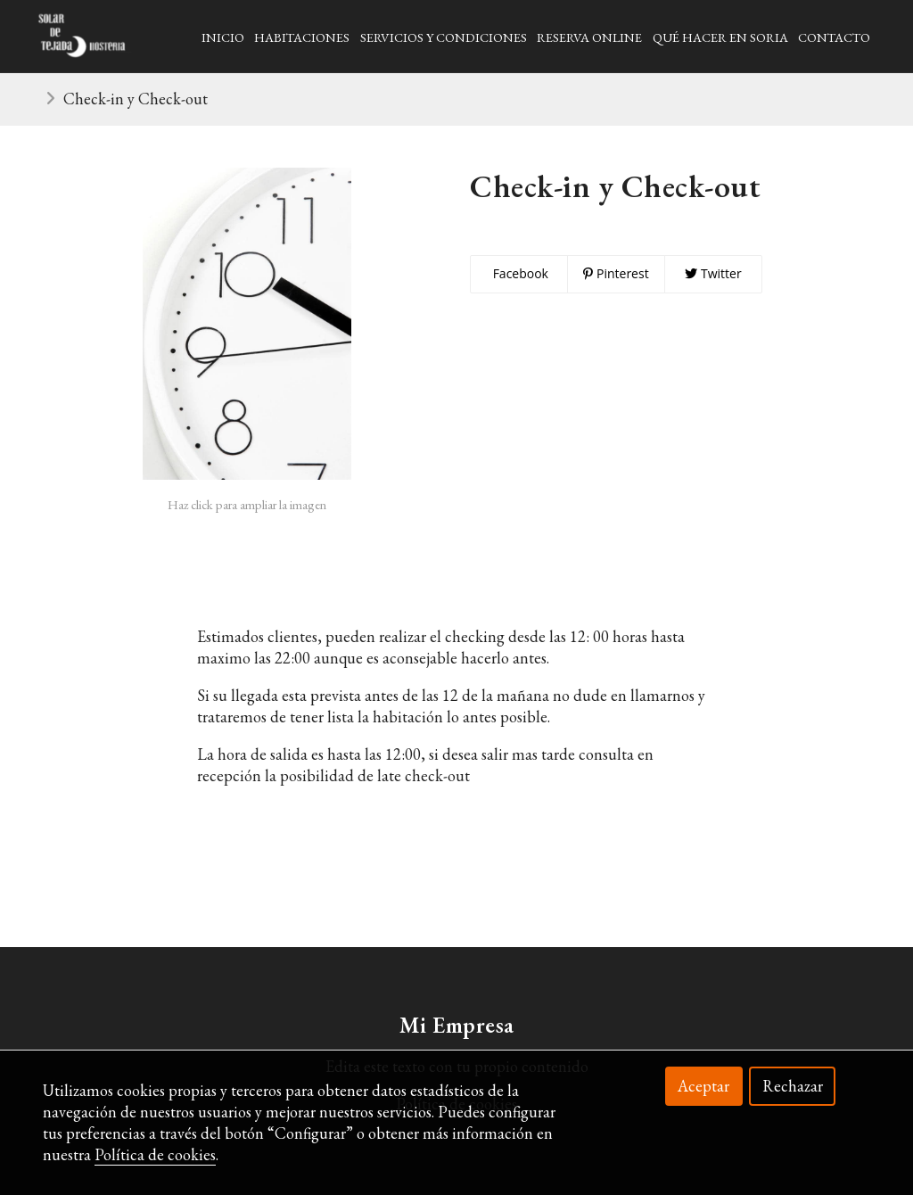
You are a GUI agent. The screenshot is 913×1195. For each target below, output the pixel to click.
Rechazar (792, 1086)
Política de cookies (155, 1154)
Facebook (518, 273)
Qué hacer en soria (720, 37)
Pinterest (615, 273)
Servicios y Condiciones (443, 37)
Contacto (834, 37)
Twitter (713, 273)
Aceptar (703, 1086)
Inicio (223, 37)
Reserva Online (589, 37)
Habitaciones (302, 37)
